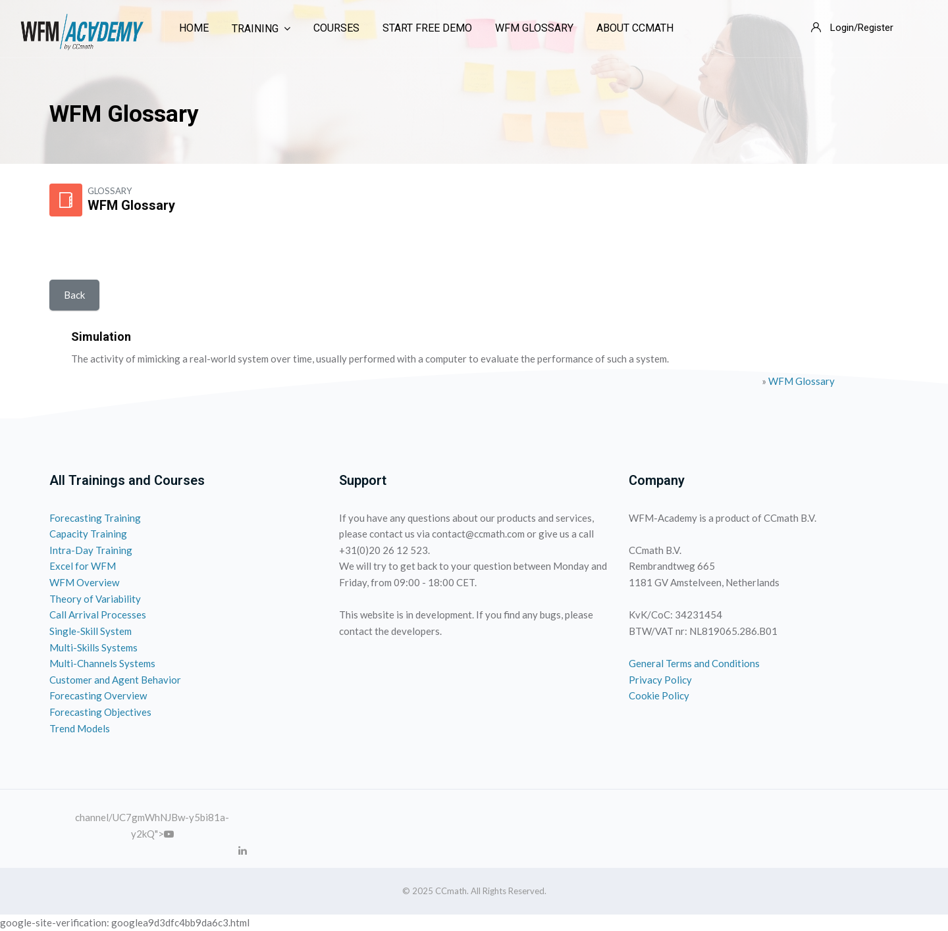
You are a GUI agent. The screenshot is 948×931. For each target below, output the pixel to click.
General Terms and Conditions (694, 663)
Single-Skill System (90, 631)
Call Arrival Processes (97, 614)
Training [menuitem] (261, 29)
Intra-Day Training (90, 550)
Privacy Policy (660, 680)
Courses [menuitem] (336, 28)
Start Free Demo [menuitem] (427, 28)
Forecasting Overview (98, 695)
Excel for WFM (82, 566)
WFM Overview (84, 582)
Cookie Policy (659, 695)
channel (92, 817)
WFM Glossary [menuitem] (534, 28)
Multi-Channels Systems (102, 663)
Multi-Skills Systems (93, 647)
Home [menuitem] (194, 28)
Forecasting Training (95, 518)
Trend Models (79, 728)
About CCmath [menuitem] (634, 28)
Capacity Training (88, 534)
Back (74, 295)
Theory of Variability (95, 599)
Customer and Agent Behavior (115, 680)
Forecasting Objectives (100, 712)
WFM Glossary (801, 381)
